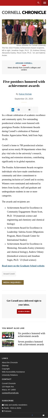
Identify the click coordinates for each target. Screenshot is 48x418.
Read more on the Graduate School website (23, 266)
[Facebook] (32, 415)
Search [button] (38, 3)
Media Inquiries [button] (12, 282)
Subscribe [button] (24, 311)
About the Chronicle (10, 362)
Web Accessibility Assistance (13, 372)
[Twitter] (37, 415)
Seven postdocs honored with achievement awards (31, 343)
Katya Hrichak (25, 94)
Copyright (6, 369)
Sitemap (5, 366)
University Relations (10, 375)
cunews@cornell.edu (10, 393)
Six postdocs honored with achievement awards (31, 335)
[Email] (43, 415)
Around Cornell (24, 63)
